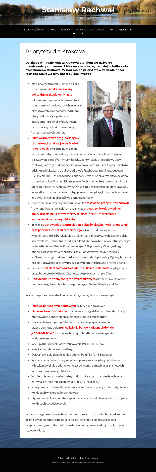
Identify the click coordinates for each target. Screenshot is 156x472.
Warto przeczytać (121, 29)
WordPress (99, 462)
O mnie (52, 29)
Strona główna (33, 29)
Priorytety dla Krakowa (90, 29)
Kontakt (78, 33)
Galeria (65, 29)
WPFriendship (75, 462)
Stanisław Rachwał (78, 9)
